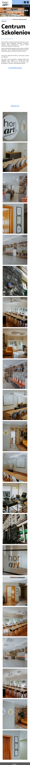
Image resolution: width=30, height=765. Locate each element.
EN (22, 2)
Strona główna (6, 19)
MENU (25, 6)
